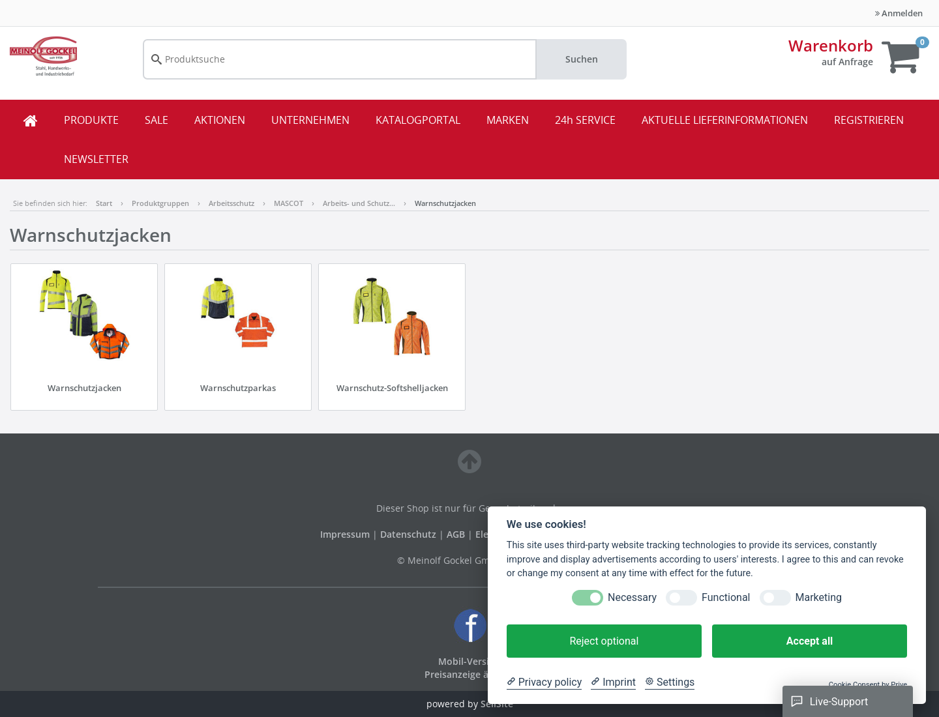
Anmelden (899, 13)
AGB (457, 534)
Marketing (819, 597)
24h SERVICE (585, 120)
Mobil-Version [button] (469, 661)
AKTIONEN (219, 120)
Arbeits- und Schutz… (359, 203)
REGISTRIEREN (869, 120)
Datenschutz (408, 534)
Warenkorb (830, 45)
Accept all (809, 641)
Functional (726, 597)
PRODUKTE (91, 120)
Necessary (632, 597)
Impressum (346, 534)
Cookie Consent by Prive (868, 684)
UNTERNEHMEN (310, 120)
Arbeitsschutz (231, 203)
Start (104, 203)
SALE (156, 120)
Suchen (581, 59)
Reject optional (603, 641)
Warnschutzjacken (445, 203)
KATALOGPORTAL (418, 120)
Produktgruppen (160, 203)
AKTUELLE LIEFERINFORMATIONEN (725, 120)
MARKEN (507, 120)
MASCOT (288, 203)
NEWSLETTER (96, 159)
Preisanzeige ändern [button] (470, 674)
